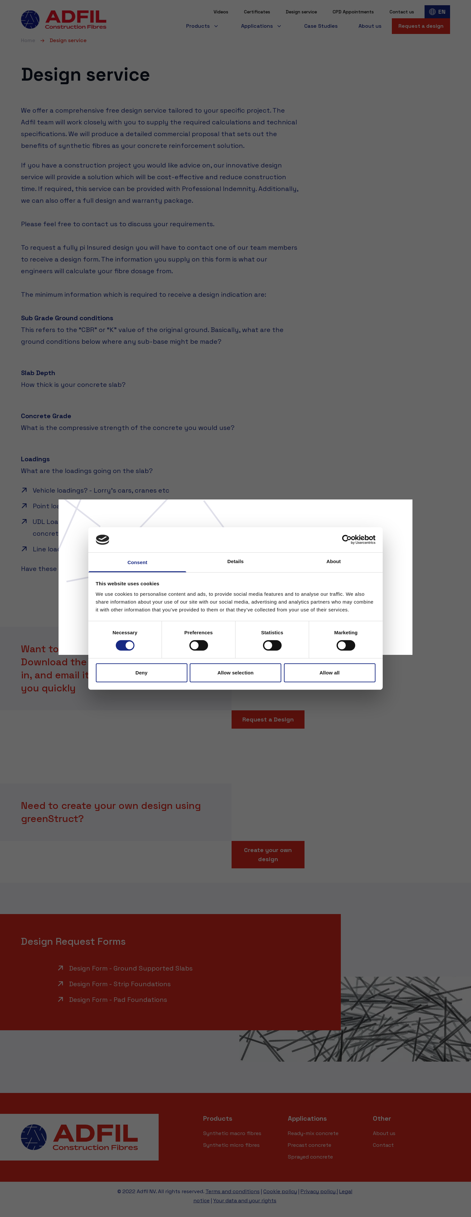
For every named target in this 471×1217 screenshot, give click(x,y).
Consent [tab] (138, 562)
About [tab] (333, 561)
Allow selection (236, 672)
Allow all (330, 672)
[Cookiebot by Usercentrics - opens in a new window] (346, 540)
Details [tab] (235, 561)
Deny (141, 672)
